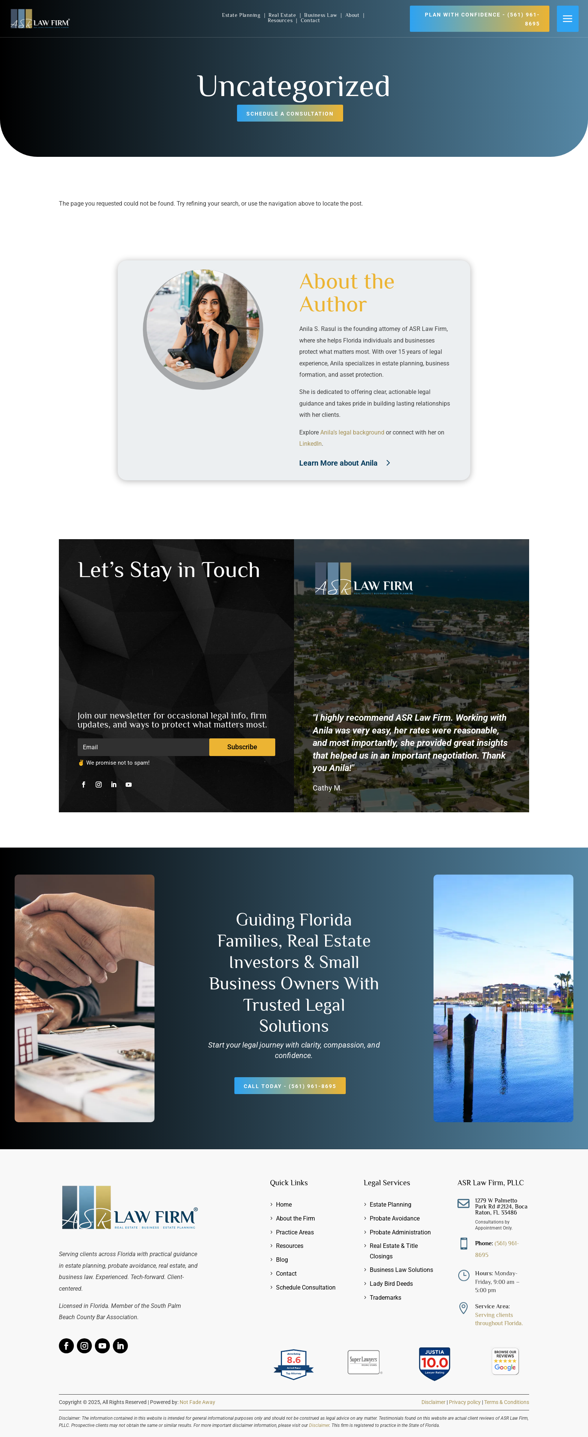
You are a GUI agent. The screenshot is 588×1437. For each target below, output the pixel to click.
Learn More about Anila (338, 462)
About (353, 15)
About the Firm (295, 1218)
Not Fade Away (197, 1402)
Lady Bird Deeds (391, 1283)
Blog (282, 1259)
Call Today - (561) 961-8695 (290, 1086)
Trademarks (385, 1297)
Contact (310, 20)
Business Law (321, 15)
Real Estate (283, 15)
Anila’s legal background (352, 432)
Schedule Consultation (306, 1287)
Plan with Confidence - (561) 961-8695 (482, 19)
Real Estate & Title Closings (394, 1251)
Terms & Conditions (506, 1402)
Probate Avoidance (395, 1218)
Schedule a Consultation (290, 114)
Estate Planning (242, 15)
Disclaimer (434, 1402)
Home (284, 1204)
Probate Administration (400, 1232)
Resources (281, 20)
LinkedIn (310, 443)
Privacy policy (465, 1402)
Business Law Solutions (401, 1269)
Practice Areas (295, 1232)
